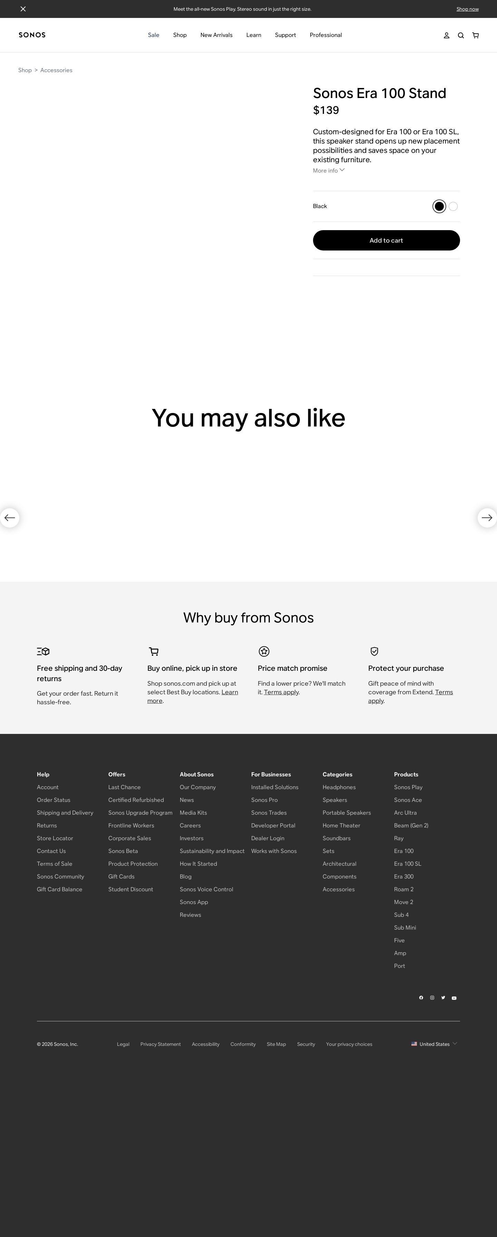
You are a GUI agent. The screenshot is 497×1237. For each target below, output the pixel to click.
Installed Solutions (275, 940)
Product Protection (133, 1016)
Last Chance (124, 940)
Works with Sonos (274, 1004)
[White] (453, 206)
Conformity (243, 1197)
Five (399, 1093)
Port (399, 1118)
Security (306, 1197)
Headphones (339, 940)
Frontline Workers (131, 978)
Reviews (190, 1067)
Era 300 (403, 1029)
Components (340, 1029)
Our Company (198, 940)
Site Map (276, 1197)
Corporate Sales (129, 991)
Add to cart (386, 240)
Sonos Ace (408, 952)
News (187, 952)
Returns (47, 978)
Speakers (335, 952)
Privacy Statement (160, 1197)
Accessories (56, 70)
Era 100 (403, 1004)
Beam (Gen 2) (411, 978)
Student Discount (130, 1042)
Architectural (340, 1016)
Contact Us (51, 1004)
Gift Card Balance (59, 1042)
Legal (123, 1197)
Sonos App (194, 1055)
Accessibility (206, 1197)
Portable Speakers (347, 965)
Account (48, 940)
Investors (192, 991)
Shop (25, 70)
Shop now (468, 9)
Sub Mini (405, 1080)
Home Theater (341, 978)
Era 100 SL (407, 1016)
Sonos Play (408, 940)
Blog (186, 1029)
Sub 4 (401, 1067)
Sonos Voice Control (206, 1042)
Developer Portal (273, 978)
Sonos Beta (123, 1004)
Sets (328, 1004)
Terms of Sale (54, 1016)
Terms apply (281, 844)
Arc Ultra (405, 965)
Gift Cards (121, 1029)
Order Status (53, 952)
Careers (190, 978)
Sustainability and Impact (212, 1004)
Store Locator (55, 991)
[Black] (439, 206)
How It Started (198, 1016)
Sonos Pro (264, 952)
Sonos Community (60, 1029)
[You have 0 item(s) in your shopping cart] (475, 35)
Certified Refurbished (136, 952)
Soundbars (337, 991)
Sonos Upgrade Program (140, 965)
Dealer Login (267, 991)
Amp (400, 1106)
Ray (398, 991)
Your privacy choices (349, 1197)
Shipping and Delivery (65, 965)
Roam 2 (403, 1042)
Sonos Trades (269, 965)
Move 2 (403, 1055)
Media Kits (193, 965)
